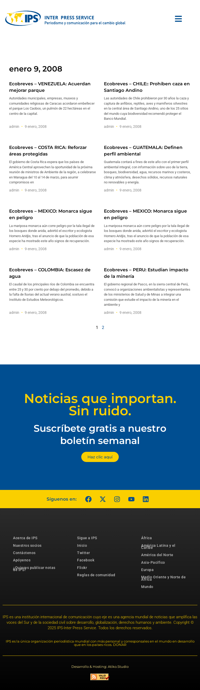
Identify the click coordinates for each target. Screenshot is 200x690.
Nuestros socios (27, 545)
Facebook (85, 560)
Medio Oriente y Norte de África (163, 578)
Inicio (82, 545)
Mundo (147, 587)
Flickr (82, 568)
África (146, 538)
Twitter (83, 553)
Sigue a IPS (87, 538)
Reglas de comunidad (96, 575)
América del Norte (157, 555)
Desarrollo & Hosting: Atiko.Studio (100, 666)
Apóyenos (21, 560)
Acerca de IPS (25, 538)
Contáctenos (24, 553)
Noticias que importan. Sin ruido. (100, 405)
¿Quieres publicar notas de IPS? (34, 569)
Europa (147, 570)
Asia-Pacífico (153, 562)
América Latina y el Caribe (158, 546)
